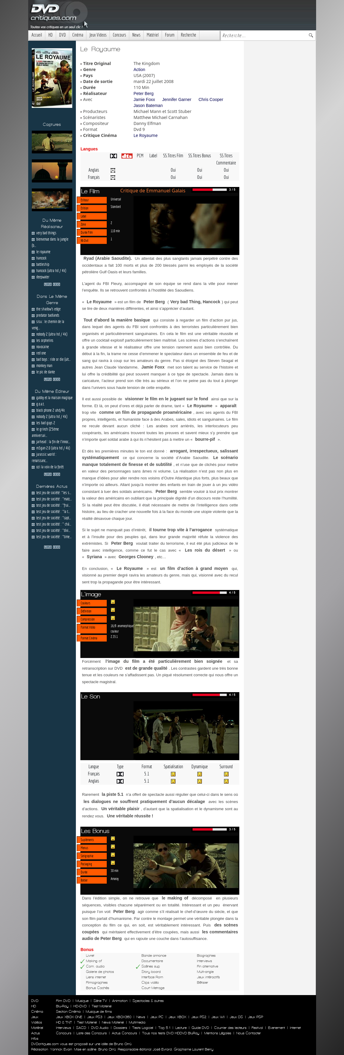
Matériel (153, 35)
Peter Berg (143, 93)
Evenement (276, 1028)
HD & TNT (64, 1022)
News (136, 35)
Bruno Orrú (107, 1049)
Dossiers (120, 1028)
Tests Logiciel (142, 1028)
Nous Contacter (248, 1033)
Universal (116, 199)
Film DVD (63, 1001)
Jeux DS (236, 1017)
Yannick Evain (61, 1049)
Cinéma (77, 35)
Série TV (100, 1001)
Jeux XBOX (177, 1017)
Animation (119, 1001)
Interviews (63, 1028)
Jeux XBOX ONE (69, 1017)
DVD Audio (100, 1028)
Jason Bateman (148, 105)
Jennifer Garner (176, 99)
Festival (257, 1028)
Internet (295, 1028)
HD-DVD (80, 1006)
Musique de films (99, 1011)
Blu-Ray (62, 1006)
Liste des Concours (91, 1033)
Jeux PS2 (198, 1017)
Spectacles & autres (148, 1001)
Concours (119, 35)
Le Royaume (145, 135)
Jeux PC (156, 1017)
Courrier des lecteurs (230, 1028)
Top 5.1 (164, 1028)
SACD (81, 1028)
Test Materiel (102, 1006)
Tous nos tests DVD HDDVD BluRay (170, 1033)
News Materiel (113, 1022)
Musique (82, 1001)
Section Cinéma (68, 1011)
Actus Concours (124, 1033)
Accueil (36, 35)
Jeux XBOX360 (119, 1017)
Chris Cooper (211, 99)
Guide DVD (200, 1028)
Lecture (181, 1028)
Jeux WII (218, 1017)
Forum (170, 35)
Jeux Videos (97, 35)
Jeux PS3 (94, 1017)
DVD (62, 35)
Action (139, 69)
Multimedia (137, 1022)
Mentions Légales (217, 1033)
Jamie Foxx (144, 99)
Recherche (188, 35)
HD (50, 35)
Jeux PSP (255, 1017)
